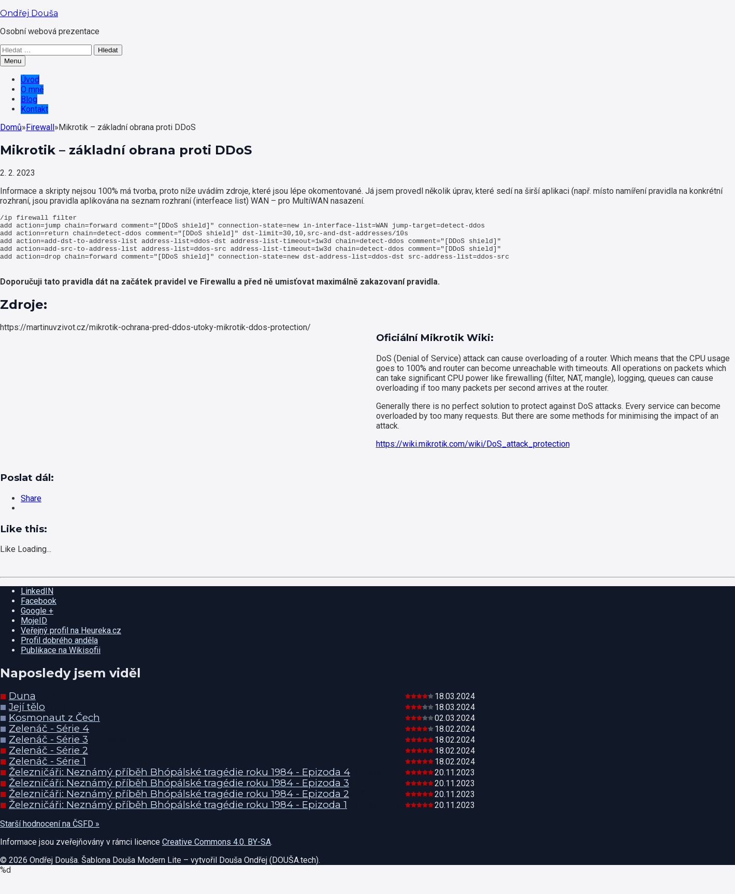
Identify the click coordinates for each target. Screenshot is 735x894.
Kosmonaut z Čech (54, 728)
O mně (32, 89)
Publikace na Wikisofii (60, 661)
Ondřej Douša (29, 13)
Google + (37, 622)
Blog (29, 99)
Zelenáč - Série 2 (48, 761)
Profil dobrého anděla (59, 651)
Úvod (30, 79)
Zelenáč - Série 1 (47, 772)
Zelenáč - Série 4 (49, 739)
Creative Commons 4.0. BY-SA (216, 853)
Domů (11, 127)
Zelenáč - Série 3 (48, 750)
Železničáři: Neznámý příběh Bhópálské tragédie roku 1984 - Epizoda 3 (179, 794)
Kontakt (34, 109)
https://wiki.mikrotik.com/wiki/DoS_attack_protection (473, 455)
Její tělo (27, 717)
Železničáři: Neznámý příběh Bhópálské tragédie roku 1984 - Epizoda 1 (178, 815)
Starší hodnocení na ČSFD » (49, 835)
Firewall (40, 127)
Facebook (38, 612)
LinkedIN (37, 602)
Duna (22, 707)
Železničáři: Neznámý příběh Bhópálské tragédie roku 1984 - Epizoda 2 (179, 805)
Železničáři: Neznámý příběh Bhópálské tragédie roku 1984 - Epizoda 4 (179, 783)
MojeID (34, 631)
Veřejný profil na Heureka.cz (71, 641)
